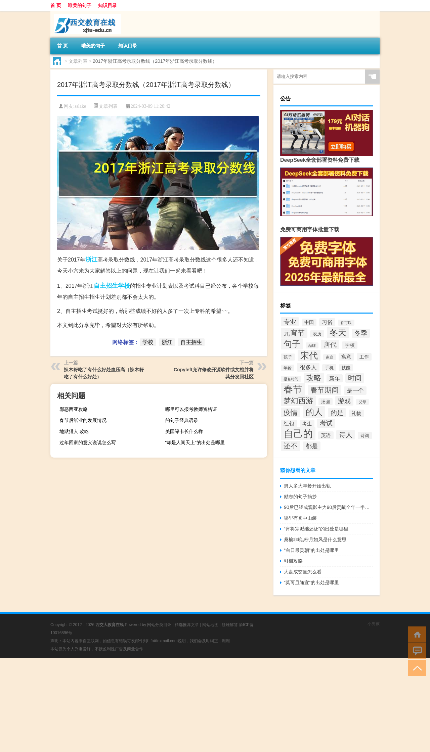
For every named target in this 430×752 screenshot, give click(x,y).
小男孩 (374, 623)
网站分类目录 (159, 624)
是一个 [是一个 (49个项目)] (355, 390)
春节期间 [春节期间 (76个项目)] (324, 390)
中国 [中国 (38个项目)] (309, 322)
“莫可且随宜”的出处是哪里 (311, 582)
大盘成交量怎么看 (302, 571)
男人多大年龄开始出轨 (307, 485)
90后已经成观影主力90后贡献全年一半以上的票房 (328, 507)
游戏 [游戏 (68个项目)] (344, 401)
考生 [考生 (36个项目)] (307, 423)
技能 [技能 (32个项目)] (346, 367)
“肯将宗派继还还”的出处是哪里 (316, 528)
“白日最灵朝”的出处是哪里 (311, 550)
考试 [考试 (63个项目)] (326, 423)
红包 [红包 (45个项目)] (289, 423)
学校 (124, 285)
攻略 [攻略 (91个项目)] (313, 378)
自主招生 (106, 285)
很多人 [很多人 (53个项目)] (308, 367)
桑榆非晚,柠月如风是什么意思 (315, 539)
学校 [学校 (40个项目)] (350, 345)
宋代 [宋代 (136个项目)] (309, 355)
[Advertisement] (201, 705)
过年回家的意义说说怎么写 (87, 442)
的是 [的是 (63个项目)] (337, 412)
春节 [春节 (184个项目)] (293, 389)
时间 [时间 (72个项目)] (354, 378)
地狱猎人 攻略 (74, 431)
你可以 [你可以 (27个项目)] (346, 323)
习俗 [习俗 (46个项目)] (327, 322)
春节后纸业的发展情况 (82, 420)
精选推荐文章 (187, 624)
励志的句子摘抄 (300, 496)
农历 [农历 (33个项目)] (317, 333)
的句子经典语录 (181, 420)
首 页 (55, 5)
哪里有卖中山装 (300, 518)
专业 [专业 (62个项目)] (290, 321)
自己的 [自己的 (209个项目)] (298, 433)
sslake (80, 106)
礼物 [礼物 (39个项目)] (356, 413)
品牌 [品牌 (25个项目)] (312, 345)
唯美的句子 (79, 5)
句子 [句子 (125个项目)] (292, 343)
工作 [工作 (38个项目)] (364, 357)
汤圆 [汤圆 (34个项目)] (325, 401)
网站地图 (210, 624)
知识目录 (107, 5)
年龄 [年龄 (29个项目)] (288, 368)
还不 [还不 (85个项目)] (291, 446)
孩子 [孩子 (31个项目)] (288, 357)
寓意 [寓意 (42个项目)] (346, 357)
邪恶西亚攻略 (73, 409)
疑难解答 (230, 624)
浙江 (91, 259)
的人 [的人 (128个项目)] (314, 412)
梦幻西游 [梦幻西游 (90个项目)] (298, 400)
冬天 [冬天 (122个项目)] (338, 332)
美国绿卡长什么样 (184, 431)
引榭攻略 (293, 561)
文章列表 (78, 61)
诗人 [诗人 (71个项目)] (345, 434)
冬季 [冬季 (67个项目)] (360, 333)
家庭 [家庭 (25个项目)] (329, 357)
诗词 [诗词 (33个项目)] (364, 435)
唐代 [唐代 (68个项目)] (330, 344)
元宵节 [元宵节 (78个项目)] (294, 333)
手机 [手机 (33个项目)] (329, 367)
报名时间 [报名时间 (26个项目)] (291, 379)
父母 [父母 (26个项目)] (362, 402)
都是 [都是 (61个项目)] (312, 446)
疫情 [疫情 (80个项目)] (291, 412)
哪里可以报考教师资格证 (191, 409)
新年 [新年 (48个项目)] (334, 378)
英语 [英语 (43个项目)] (326, 435)
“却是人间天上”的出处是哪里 (195, 442)
